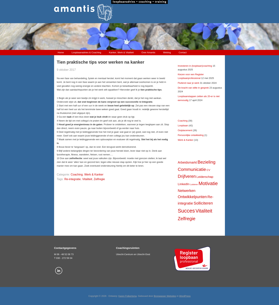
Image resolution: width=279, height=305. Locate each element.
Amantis (139, 12)
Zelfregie (99, 179)
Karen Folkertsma (127, 296)
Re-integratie (72, 179)
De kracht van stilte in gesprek (193, 87)
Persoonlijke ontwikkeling (191, 135)
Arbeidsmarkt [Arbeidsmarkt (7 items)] (187, 162)
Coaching (77, 174)
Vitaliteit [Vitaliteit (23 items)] (204, 211)
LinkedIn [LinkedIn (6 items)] (183, 184)
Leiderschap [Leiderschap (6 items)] (204, 177)
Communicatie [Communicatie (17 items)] (192, 169)
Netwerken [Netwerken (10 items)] (186, 190)
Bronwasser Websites (165, 296)
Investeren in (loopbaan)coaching (195, 65)
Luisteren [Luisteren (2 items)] (194, 184)
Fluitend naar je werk (188, 83)
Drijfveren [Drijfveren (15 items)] (187, 176)
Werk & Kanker (93, 174)
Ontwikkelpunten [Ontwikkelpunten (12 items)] (192, 197)
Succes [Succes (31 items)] (186, 211)
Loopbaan (183, 125)
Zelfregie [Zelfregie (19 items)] (186, 218)
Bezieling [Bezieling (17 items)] (206, 162)
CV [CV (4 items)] (208, 170)
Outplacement (185, 130)
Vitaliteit (87, 179)
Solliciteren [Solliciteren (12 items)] (203, 203)
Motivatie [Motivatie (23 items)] (208, 183)
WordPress (185, 296)
